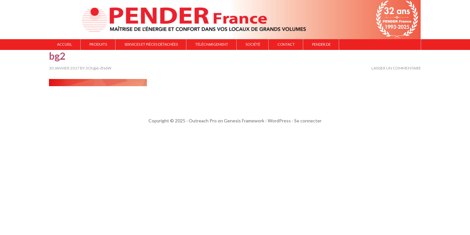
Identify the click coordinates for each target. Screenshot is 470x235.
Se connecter (307, 120)
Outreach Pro (203, 120)
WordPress (279, 120)
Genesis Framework (244, 120)
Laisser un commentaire (396, 68)
